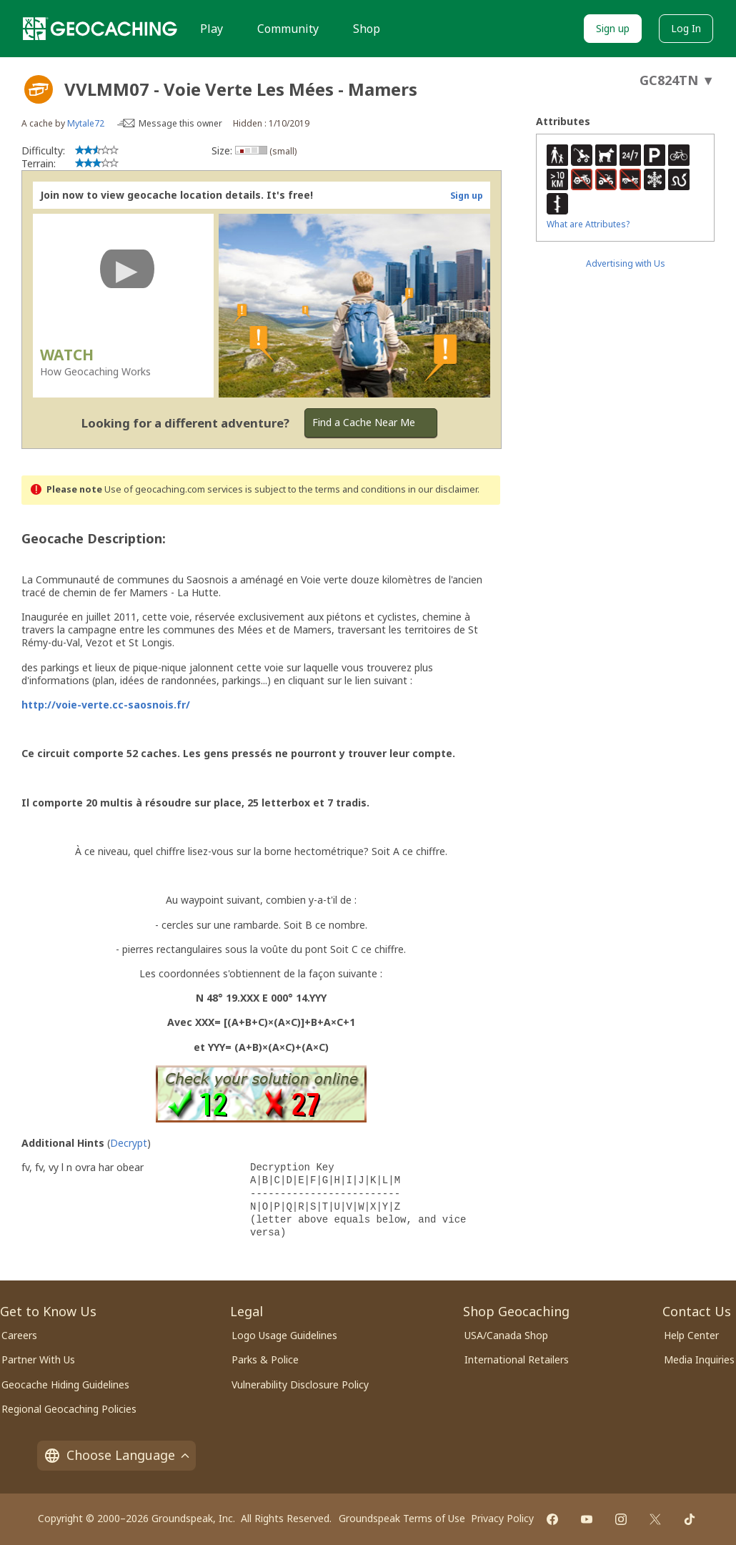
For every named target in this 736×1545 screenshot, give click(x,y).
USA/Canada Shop (506, 1335)
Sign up (613, 28)
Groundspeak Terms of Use (402, 1518)
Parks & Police (265, 1359)
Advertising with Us (625, 263)
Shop (366, 28)
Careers (19, 1335)
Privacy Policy (502, 1518)
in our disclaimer (442, 489)
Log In (686, 28)
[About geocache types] (38, 89)
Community (288, 28)
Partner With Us (38, 1359)
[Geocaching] (100, 28)
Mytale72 (85, 123)
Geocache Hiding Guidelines (65, 1384)
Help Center (691, 1335)
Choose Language (116, 1454)
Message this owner (180, 123)
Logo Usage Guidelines (284, 1335)
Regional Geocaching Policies (68, 1409)
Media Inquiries (699, 1359)
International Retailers (516, 1359)
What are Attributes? (588, 224)
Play (211, 28)
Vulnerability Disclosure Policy (300, 1384)
